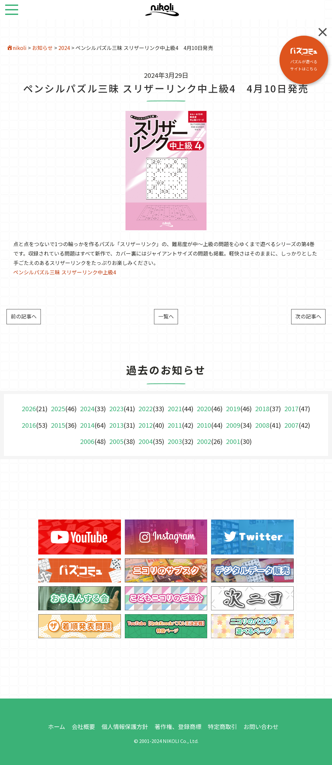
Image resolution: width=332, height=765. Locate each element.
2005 (116, 441)
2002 (204, 441)
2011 (175, 425)
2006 (87, 441)
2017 (291, 408)
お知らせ (42, 48)
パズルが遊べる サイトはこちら (303, 59)
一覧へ (166, 316)
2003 (175, 441)
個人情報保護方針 (124, 726)
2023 (116, 408)
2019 (233, 408)
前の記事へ (24, 316)
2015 (58, 425)
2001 (233, 441)
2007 (291, 425)
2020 (204, 408)
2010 (204, 425)
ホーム (56, 726)
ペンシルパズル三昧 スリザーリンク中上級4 (64, 272)
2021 (175, 408)
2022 (145, 408)
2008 (262, 425)
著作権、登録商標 (178, 726)
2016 (29, 425)
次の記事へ (308, 316)
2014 (87, 425)
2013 (116, 425)
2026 (29, 408)
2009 (233, 425)
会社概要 (83, 726)
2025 (58, 408)
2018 (262, 408)
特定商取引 (222, 726)
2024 (64, 48)
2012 (145, 425)
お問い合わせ (261, 726)
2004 (145, 441)
